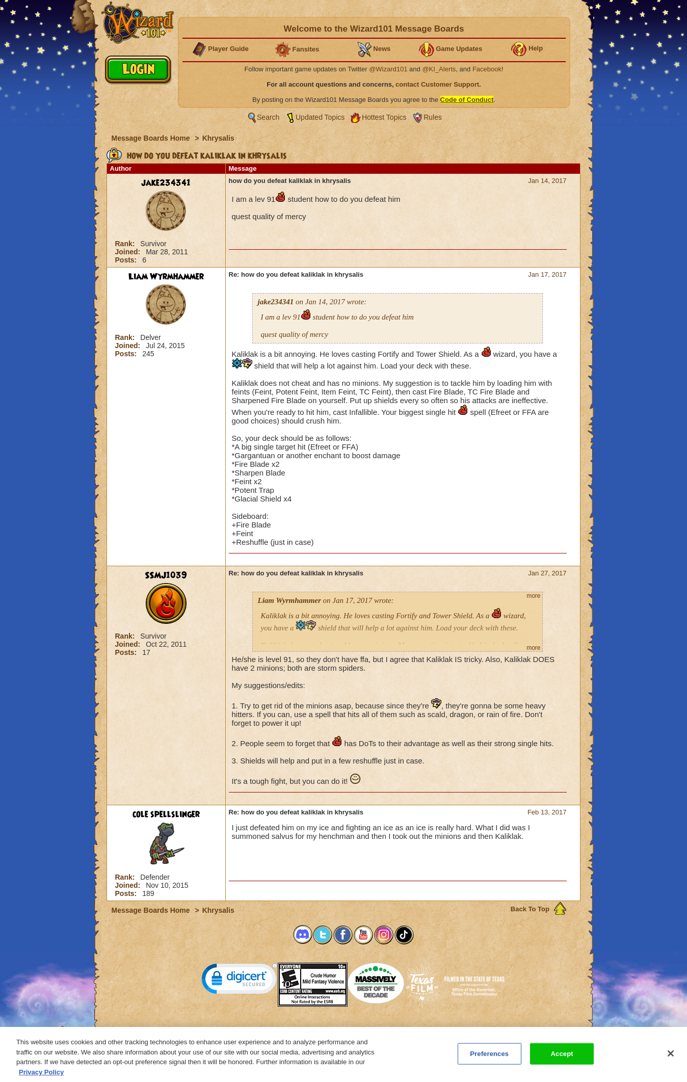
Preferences (443, 1030)
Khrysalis (218, 138)
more (533, 595)
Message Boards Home (152, 138)
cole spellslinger (166, 814)
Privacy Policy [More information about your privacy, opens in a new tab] (41, 1076)
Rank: (126, 244)
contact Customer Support (437, 84)
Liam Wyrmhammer (166, 277)
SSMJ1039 (166, 575)
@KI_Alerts (439, 69)
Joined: (129, 252)
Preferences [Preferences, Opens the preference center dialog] (489, 1058)
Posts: (127, 260)
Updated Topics (320, 117)
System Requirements (278, 1030)
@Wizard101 (388, 69)
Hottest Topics (384, 117)
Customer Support (341, 1030)
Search (268, 117)
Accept (562, 1058)
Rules (433, 117)
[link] (239, 981)
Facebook (486, 69)
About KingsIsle (397, 1030)
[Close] (670, 1058)
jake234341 (166, 183)
